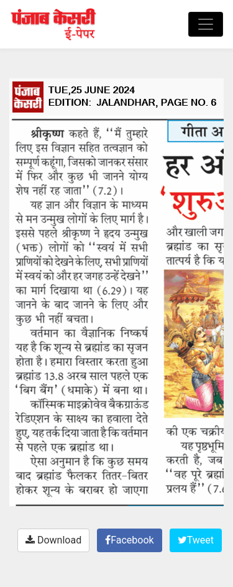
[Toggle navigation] (205, 24)
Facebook (129, 540)
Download (53, 540)
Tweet (196, 540)
